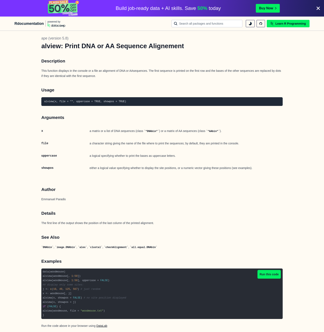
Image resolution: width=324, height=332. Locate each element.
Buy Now (267, 8)
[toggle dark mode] (250, 23)
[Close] (318, 8)
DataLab (101, 325)
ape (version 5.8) (54, 38)
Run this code (269, 274)
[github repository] (260, 23)
